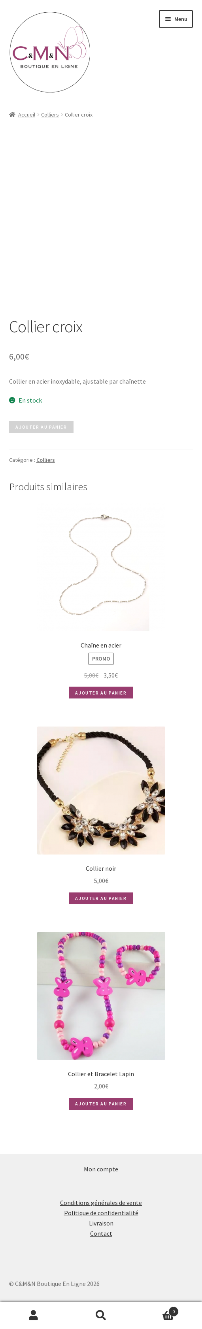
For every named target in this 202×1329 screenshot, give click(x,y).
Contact (101, 1233)
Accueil (26, 114)
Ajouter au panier (41, 427)
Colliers (50, 114)
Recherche (100, 1315)
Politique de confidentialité (101, 1213)
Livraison (101, 1223)
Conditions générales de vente (101, 1203)
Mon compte (101, 1169)
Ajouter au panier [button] (100, 693)
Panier (157, 1310)
